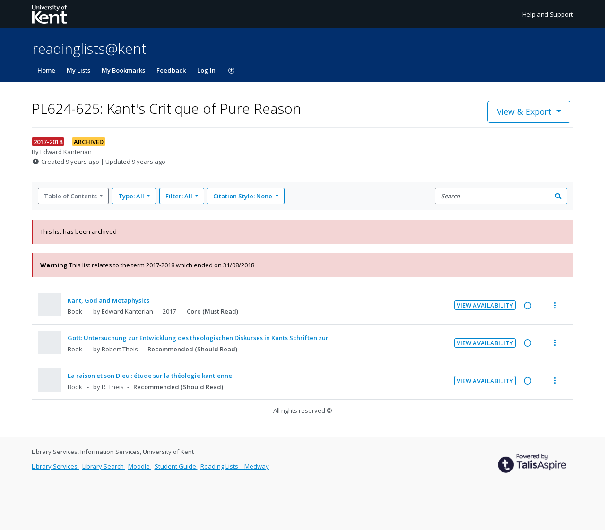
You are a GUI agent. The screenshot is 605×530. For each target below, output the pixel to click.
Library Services (55, 466)
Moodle (139, 466)
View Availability (485, 305)
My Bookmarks (123, 70)
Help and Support (547, 14)
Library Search (103, 466)
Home (46, 70)
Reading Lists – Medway (234, 466)
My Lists (78, 70)
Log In (206, 70)
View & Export (525, 111)
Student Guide (176, 466)
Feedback (171, 70)
